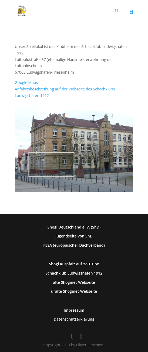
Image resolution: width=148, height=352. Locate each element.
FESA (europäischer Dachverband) (74, 245)
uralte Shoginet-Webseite (74, 291)
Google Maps (26, 82)
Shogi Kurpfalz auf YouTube (74, 263)
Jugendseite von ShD (74, 236)
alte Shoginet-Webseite (74, 282)
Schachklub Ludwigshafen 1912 (74, 273)
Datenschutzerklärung (74, 319)
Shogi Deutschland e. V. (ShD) (74, 227)
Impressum (74, 310)
